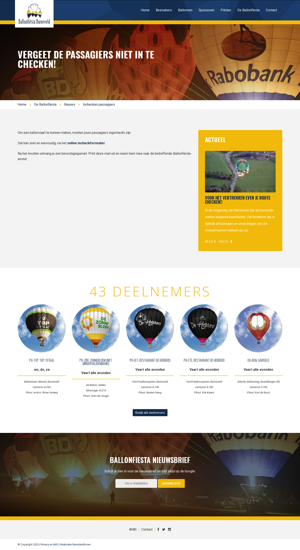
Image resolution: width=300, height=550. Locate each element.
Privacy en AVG (49, 544)
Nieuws (69, 104)
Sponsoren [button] (206, 10)
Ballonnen (185, 10)
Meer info (219, 241)
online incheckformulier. (86, 143)
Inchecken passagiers (99, 104)
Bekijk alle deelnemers (150, 412)
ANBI (133, 529)
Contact (271, 10)
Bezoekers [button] (164, 10)
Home (145, 10)
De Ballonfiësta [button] (248, 10)
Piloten (226, 10)
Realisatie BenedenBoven (75, 544)
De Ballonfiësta (45, 104)
